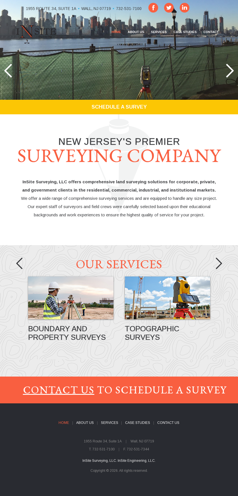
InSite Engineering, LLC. (137, 461)
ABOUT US (136, 32)
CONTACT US (58, 390)
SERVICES (159, 32)
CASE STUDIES (184, 32)
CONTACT (211, 32)
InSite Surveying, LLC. (99, 461)
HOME (116, 32)
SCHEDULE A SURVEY (119, 107)
